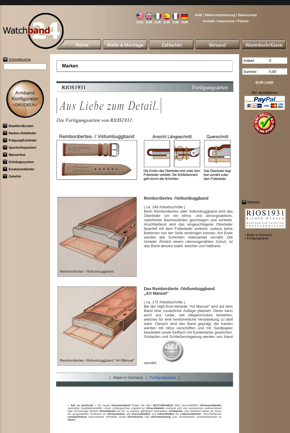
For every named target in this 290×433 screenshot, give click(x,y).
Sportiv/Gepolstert (19, 147)
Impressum (226, 21)
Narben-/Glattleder (19, 133)
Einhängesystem (18, 162)
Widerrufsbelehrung (220, 15)
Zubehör (12, 176)
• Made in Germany (258, 235)
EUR (259, 82)
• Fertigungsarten (257, 238)
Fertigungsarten (163, 377)
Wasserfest (14, 154)
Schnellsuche (20, 59)
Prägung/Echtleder (20, 140)
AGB (198, 15)
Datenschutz (247, 15)
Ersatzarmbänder (19, 169)
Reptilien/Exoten (18, 126)
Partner (243, 21)
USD (269, 82)
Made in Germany (128, 377)
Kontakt (209, 21)
